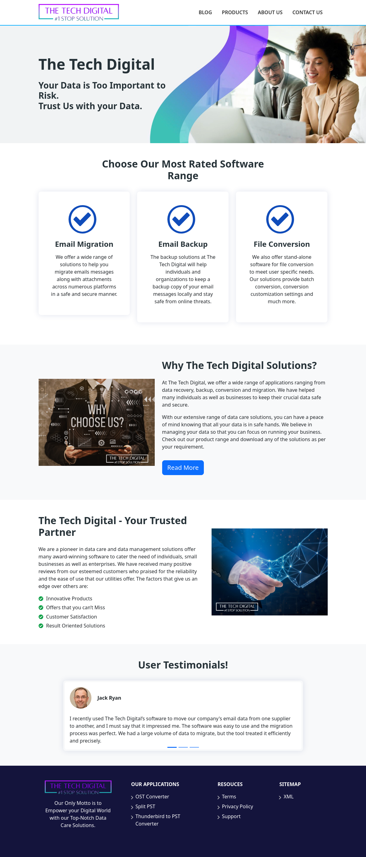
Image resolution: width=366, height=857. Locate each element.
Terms (229, 796)
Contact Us (307, 12)
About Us (270, 12)
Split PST (145, 806)
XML (288, 796)
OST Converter (152, 796)
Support (231, 816)
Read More (183, 467)
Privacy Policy (237, 806)
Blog (205, 12)
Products (235, 12)
